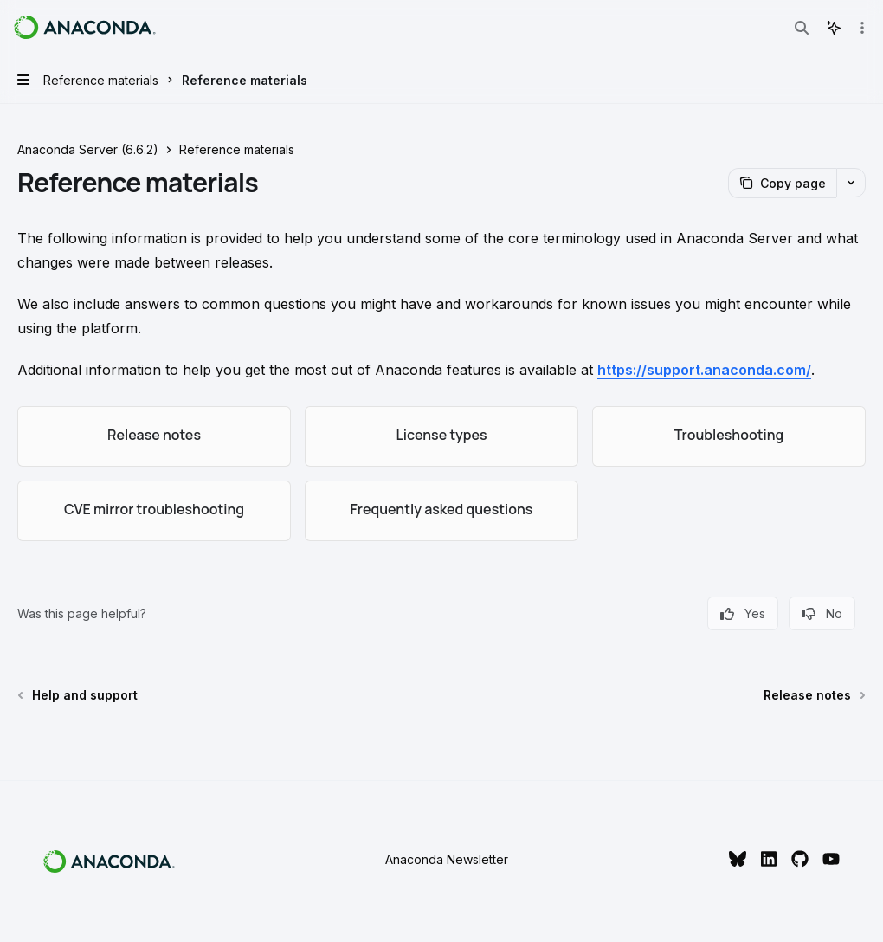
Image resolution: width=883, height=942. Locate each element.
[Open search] (801, 28)
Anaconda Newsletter (446, 859)
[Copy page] (782, 183)
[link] (154, 436)
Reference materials (236, 149)
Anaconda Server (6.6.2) (87, 149)
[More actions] (860, 28)
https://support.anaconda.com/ (704, 369)
